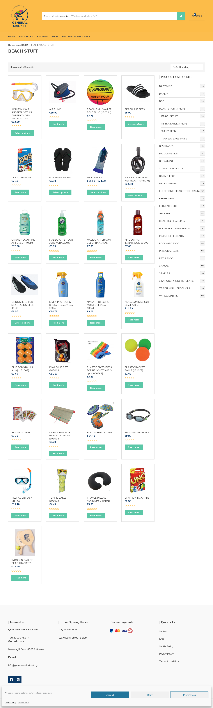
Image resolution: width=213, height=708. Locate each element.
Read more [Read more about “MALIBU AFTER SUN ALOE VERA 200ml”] (58, 257)
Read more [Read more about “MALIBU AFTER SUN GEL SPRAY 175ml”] (95, 257)
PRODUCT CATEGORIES (33, 36)
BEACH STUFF (169, 116)
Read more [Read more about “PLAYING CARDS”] (20, 447)
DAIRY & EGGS (167, 176)
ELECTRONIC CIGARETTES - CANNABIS (181, 191)
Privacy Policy (23, 703)
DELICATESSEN (168, 183)
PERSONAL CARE (169, 251)
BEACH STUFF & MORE (27, 45)
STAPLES (164, 273)
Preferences (189, 695)
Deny (150, 695)
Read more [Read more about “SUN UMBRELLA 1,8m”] (95, 447)
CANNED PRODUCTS (171, 168)
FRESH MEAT (166, 198)
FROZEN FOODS (168, 206)
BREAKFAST (166, 161)
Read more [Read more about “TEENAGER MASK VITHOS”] (20, 515)
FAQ (161, 639)
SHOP (55, 36)
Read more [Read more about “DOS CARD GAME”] (20, 192)
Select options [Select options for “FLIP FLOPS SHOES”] (60, 192)
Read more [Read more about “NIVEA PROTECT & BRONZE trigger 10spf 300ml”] (58, 322)
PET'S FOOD (166, 258)
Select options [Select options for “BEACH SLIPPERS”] (136, 124)
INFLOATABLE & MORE (174, 123)
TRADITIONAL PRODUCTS (174, 288)
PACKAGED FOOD (169, 243)
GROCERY (164, 213)
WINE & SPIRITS (168, 296)
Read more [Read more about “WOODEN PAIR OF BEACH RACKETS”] (20, 577)
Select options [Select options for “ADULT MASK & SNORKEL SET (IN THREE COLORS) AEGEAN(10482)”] (22, 133)
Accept (110, 695)
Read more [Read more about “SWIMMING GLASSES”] (133, 447)
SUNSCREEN (168, 131)
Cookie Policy (10, 703)
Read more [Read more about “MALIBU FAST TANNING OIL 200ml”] (133, 257)
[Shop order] (186, 67)
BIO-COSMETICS (168, 153)
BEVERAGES (166, 146)
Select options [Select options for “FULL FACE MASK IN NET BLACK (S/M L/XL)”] (136, 195)
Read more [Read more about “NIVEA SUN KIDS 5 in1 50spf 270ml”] (133, 319)
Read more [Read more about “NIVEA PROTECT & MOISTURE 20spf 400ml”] (95, 322)
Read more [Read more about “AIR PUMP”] (58, 124)
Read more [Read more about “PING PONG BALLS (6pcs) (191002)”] (20, 385)
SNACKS (164, 266)
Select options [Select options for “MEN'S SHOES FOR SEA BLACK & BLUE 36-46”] (22, 322)
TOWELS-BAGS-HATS (174, 138)
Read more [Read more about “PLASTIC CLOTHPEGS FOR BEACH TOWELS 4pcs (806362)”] (95, 388)
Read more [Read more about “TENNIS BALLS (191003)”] (58, 515)
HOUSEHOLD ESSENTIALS (174, 228)
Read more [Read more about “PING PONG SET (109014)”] (58, 385)
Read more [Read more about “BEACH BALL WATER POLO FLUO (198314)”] (95, 127)
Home (11, 45)
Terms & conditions (169, 661)
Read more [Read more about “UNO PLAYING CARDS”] (133, 512)
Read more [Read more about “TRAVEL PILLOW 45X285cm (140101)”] (95, 515)
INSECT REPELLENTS (171, 236)
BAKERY (164, 93)
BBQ (161, 101)
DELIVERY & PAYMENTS (76, 36)
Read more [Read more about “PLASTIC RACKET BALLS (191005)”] (133, 385)
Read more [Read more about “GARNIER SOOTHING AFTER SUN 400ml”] (20, 257)
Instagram (18, 679)
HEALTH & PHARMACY (172, 221)
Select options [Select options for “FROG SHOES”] (98, 192)
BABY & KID (165, 86)
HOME (11, 36)
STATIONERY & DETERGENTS (176, 281)
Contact (163, 631)
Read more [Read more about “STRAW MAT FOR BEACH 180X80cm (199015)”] (58, 453)
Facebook (11, 679)
